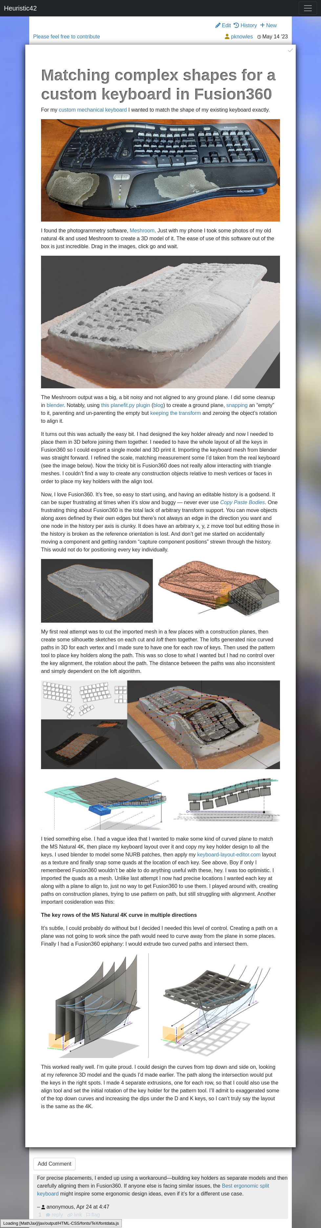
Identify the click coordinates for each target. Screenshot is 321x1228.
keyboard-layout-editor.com (229, 854)
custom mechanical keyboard (93, 110)
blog (158, 405)
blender (55, 405)
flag (93, 1214)
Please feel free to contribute (66, 36)
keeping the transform (175, 413)
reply (55, 1214)
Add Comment (54, 1164)
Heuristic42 (20, 8)
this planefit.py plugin (125, 405)
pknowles (242, 36)
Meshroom (142, 230)
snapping (237, 405)
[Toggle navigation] (308, 8)
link (74, 1214)
